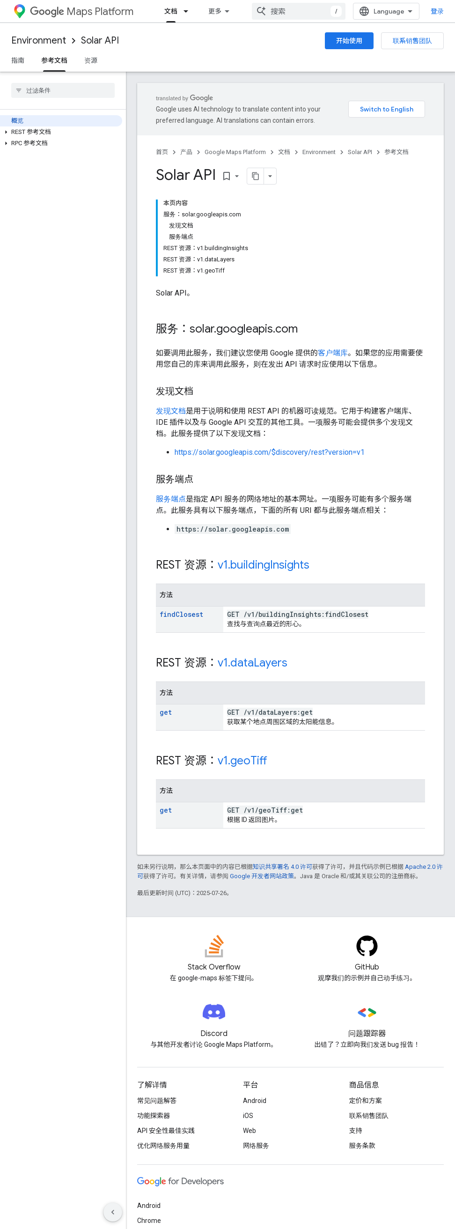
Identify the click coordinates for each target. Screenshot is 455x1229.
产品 (186, 151)
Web (249, 1130)
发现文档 (171, 411)
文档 (284, 151)
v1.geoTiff (242, 761)
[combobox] (298, 11)
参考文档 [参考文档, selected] (54, 60)
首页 (162, 151)
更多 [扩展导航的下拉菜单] (214, 11)
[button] (61, 132)
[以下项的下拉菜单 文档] (188, 11)
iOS (248, 1115)
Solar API (100, 40)
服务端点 (171, 499)
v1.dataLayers (252, 663)
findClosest (181, 614)
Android (254, 1100)
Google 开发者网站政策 (262, 876)
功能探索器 (153, 1115)
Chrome (149, 1220)
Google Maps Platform (235, 151)
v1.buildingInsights (263, 565)
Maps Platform (81, 11)
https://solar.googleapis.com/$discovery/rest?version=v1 (270, 452)
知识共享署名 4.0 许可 (282, 866)
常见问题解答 (156, 1100)
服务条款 (362, 1145)
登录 (437, 11)
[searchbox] (63, 90)
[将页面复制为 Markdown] (255, 176)
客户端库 (333, 352)
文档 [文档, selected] (170, 11)
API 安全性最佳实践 (166, 1130)
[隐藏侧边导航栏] (112, 1212)
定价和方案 (365, 1100)
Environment (38, 40)
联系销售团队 (412, 41)
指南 (17, 60)
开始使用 (349, 41)
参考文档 (396, 151)
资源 (90, 60)
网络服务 (256, 1145)
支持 (355, 1130)
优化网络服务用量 (163, 1145)
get (166, 712)
